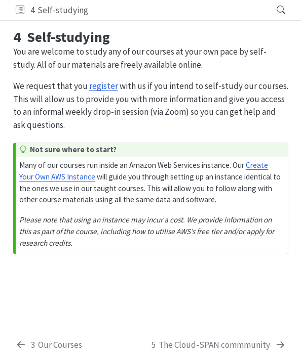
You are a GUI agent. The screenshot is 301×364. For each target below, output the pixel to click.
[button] (20, 10)
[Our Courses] (49, 345)
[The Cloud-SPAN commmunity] (218, 345)
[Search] (272, 10)
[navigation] (179, 10)
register (103, 86)
